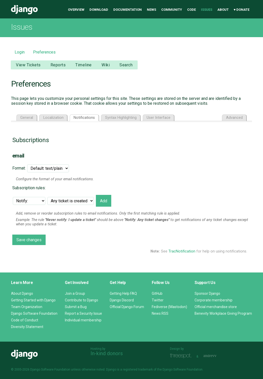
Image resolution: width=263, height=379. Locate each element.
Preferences (44, 52)
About (223, 10)
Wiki (106, 64)
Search (126, 64)
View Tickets (28, 64)
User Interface (158, 117)
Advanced (234, 117)
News (151, 10)
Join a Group (75, 293)
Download (98, 10)
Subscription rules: (29, 187)
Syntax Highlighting (121, 117)
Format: (19, 168)
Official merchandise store (216, 307)
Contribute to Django (81, 300)
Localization (53, 117)
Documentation (127, 10)
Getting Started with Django (33, 300)
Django (24, 9)
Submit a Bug (76, 307)
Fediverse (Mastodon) (169, 307)
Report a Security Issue (83, 313)
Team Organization (26, 307)
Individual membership (83, 320)
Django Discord (122, 300)
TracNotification (181, 251)
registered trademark (138, 369)
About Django (22, 293)
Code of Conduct (24, 320)
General (26, 117)
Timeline (83, 64)
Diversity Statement (27, 327)
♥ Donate (242, 10)
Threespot (182, 356)
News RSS (160, 313)
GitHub (157, 293)
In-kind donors (106, 353)
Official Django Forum (127, 307)
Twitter (158, 300)
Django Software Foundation (34, 313)
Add (103, 200)
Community (171, 10)
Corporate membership (213, 300)
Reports (58, 64)
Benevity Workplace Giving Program (223, 313)
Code (191, 10)
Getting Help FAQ (123, 293)
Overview (76, 10)
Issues (206, 10)
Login (20, 52)
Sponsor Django (207, 293)
